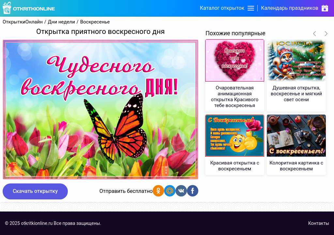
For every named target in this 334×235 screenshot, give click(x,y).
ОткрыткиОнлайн (23, 22)
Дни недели (61, 22)
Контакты (318, 223)
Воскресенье (95, 22)
